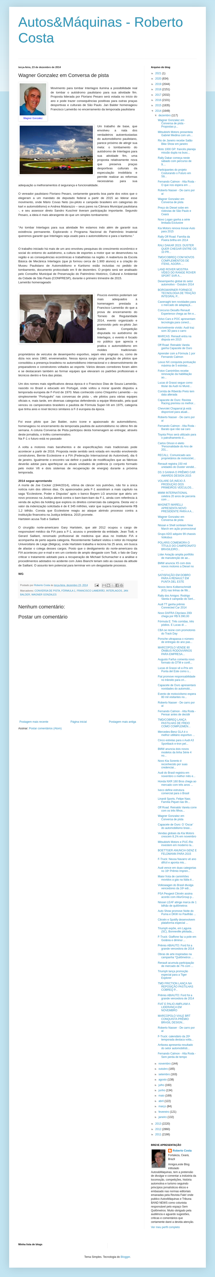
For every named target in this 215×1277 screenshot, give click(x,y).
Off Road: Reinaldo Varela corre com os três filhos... (177, 809)
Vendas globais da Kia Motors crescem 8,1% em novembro (177, 835)
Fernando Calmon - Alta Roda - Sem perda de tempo (177, 1055)
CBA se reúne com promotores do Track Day (176, 632)
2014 (158, 110)
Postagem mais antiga (122, 721)
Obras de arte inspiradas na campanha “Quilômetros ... (176, 956)
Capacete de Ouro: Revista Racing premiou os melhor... (176, 401)
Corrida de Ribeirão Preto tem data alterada (176, 393)
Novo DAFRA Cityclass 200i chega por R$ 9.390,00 (175, 614)
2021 (158, 73)
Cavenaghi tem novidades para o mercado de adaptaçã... (177, 303)
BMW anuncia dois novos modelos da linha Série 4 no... (174, 752)
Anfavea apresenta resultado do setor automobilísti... (175, 1046)
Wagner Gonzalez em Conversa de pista (171, 200)
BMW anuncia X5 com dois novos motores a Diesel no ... (176, 566)
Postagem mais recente (33, 721)
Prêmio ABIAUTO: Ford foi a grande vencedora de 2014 (176, 947)
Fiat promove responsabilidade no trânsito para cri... (176, 678)
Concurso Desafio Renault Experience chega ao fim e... (177, 312)
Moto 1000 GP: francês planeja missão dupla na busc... (177, 151)
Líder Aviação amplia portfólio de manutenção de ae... (176, 556)
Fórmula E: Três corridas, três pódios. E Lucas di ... (176, 623)
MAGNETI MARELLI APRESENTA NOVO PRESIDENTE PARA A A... (176, 508)
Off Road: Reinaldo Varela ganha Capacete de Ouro (175, 346)
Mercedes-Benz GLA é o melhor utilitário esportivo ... (176, 733)
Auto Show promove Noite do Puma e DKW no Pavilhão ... (177, 912)
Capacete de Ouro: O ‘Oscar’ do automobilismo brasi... (175, 826)
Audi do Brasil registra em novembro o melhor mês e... (176, 774)
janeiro (163, 1117)
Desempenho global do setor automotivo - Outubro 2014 (176, 283)
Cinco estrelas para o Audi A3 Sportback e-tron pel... (176, 742)
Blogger (125, 1256)
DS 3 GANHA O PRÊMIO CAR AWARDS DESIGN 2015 (176, 474)
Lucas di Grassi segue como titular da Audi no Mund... (175, 384)
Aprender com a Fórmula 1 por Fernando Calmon (176, 355)
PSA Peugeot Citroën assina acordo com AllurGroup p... (176, 895)
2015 (158, 105)
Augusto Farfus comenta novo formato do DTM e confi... (176, 661)
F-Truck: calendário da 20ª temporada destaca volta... (176, 1038)
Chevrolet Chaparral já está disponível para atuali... (174, 410)
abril (161, 1101)
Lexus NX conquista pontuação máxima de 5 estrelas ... (177, 364)
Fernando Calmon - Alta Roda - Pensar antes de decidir (177, 713)
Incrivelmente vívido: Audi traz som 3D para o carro (176, 329)
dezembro (165, 115)
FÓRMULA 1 (68, 590)
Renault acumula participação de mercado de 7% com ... (176, 964)
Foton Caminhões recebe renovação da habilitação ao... (175, 374)
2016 (158, 100)
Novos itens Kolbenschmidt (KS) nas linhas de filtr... (174, 588)
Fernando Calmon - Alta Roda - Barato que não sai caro (177, 427)
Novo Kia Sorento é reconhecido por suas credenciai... (173, 764)
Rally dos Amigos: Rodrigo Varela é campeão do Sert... (176, 597)
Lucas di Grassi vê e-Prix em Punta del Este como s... (175, 669)
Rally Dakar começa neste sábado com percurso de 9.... (174, 161)
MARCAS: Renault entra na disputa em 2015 (174, 338)
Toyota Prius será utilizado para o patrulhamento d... (177, 436)
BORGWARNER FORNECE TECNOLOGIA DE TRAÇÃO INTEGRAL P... (177, 293)
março (163, 1106)
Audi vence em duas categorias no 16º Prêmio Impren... (177, 869)
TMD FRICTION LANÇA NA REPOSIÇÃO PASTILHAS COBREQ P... (175, 987)
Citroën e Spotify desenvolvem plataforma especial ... (176, 921)
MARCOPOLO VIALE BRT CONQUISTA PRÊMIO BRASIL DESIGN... (174, 1019)
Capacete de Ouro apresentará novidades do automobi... (177, 687)
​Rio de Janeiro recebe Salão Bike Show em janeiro (175, 142)
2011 (158, 1134)
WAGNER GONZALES (43, 594)
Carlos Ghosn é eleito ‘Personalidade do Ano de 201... (175, 446)
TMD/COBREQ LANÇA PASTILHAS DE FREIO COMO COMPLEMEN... (174, 723)
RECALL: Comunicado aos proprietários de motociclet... (177, 457)
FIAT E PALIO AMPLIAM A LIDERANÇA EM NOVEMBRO (174, 1007)
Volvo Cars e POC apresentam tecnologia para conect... (176, 320)
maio (162, 1095)
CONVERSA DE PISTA (47, 590)
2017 (158, 94)
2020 (158, 78)
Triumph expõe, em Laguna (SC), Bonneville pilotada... (176, 930)
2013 (158, 1123)
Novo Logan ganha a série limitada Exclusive (174, 221)
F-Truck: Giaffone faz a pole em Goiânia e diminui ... (177, 938)
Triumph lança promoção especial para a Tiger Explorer (173, 975)
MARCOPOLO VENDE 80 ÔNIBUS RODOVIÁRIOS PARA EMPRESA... (175, 651)
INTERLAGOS (114, 590)
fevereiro (164, 1111)
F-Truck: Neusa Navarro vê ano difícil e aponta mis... (177, 861)
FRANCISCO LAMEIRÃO (91, 590)
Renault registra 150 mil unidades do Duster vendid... (177, 465)
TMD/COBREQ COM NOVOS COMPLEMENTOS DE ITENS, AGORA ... (176, 260)
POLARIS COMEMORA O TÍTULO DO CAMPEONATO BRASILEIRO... (177, 546)
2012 (158, 1129)
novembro (165, 1063)
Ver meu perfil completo (165, 1227)
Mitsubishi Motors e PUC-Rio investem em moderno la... (176, 843)
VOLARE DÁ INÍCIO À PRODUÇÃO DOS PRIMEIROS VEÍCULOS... (176, 484)
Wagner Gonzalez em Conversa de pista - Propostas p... (171, 123)
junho (162, 1090)
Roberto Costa (182, 1150)
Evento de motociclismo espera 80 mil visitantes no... (177, 695)
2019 (158, 84)
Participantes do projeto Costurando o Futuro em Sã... (174, 173)
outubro (164, 1068)
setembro (165, 1074)
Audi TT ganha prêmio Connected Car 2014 (172, 606)
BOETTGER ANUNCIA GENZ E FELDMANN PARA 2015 (177, 852)
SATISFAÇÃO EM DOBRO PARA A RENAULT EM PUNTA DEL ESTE (174, 578)
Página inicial (78, 721)
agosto (163, 1079)
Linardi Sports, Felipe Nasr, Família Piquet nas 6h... (174, 800)
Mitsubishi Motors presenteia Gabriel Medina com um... (175, 133)
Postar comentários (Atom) (45, 728)
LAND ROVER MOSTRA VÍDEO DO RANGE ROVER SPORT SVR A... (177, 273)
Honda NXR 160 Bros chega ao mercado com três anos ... (177, 783)
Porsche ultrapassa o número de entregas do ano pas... (176, 640)
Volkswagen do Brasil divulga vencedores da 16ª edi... (175, 887)
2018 (158, 89)
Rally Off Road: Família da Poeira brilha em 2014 (174, 238)
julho (162, 1085)
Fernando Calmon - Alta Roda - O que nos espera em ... (177, 183)
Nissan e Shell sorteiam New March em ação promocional (177, 527)
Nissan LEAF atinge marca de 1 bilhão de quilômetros (177, 904)
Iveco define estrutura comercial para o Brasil (173, 792)
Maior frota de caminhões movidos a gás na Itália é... (176, 878)
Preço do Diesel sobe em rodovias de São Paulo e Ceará (174, 211)
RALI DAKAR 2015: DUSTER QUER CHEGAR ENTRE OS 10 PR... (177, 249)
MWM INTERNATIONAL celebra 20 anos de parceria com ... (176, 496)
